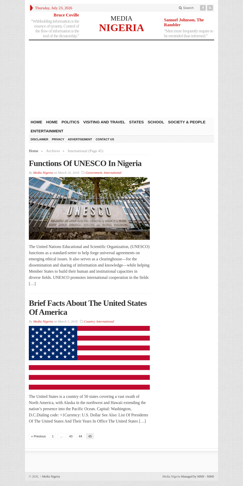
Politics (70, 122)
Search (186, 8)
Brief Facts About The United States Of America (88, 307)
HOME (36, 122)
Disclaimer (39, 139)
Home (52, 122)
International (112, 173)
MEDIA (121, 18)
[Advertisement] (121, 79)
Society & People (187, 122)
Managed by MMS (192, 476)
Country (89, 321)
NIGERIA (121, 27)
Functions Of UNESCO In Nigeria (85, 163)
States (136, 122)
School (155, 122)
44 (80, 436)
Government (94, 173)
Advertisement (80, 139)
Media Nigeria (50, 476)
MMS (210, 476)
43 (70, 436)
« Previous (38, 436)
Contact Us (105, 139)
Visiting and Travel (104, 122)
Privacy (58, 139)
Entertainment (47, 131)
